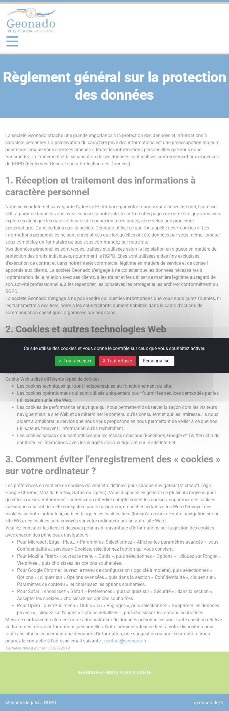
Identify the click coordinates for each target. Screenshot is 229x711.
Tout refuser (117, 361)
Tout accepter (75, 361)
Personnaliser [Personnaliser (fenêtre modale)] (157, 361)
